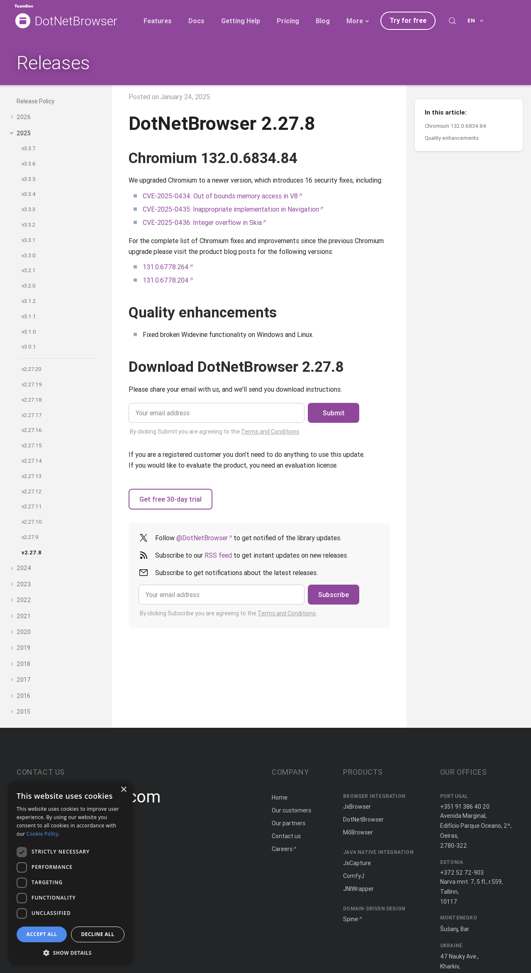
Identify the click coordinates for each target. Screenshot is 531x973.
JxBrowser (357, 806)
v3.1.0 (29, 331)
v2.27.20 (31, 369)
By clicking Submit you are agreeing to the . (215, 431)
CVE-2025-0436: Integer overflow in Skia (202, 222)
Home (279, 797)
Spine (350, 919)
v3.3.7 (28, 148)
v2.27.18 (32, 399)
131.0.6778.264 (166, 267)
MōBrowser (358, 832)
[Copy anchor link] (307, 158)
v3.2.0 (29, 285)
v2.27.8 (31, 552)
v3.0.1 (29, 346)
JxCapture (357, 863)
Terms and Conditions (270, 431)
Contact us (286, 836)
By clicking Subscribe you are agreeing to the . (228, 613)
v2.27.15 (32, 445)
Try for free (408, 20)
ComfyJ (353, 876)
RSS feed (218, 555)
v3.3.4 (29, 194)
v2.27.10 (32, 521)
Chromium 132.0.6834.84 (455, 125)
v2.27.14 (32, 460)
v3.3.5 (29, 179)
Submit (334, 413)
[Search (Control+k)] (452, 20)
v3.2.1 (29, 270)
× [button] (123, 790)
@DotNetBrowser (202, 538)
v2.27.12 (31, 491)
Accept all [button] (42, 934)
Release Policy (35, 101)
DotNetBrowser (75, 21)
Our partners (288, 823)
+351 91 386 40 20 (465, 806)
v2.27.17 (31, 415)
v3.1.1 (29, 316)
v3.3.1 (29, 240)
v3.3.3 (28, 209)
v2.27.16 (32, 430)
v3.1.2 (29, 301)
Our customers (291, 810)
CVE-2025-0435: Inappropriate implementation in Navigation (231, 209)
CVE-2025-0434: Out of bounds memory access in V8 (220, 196)
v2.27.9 (30, 537)
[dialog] (70, 873)
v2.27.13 (31, 476)
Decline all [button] (97, 934)
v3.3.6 (29, 163)
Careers (282, 849)
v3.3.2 (28, 224)
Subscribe (333, 594)
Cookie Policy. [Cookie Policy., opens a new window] (43, 833)
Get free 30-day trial (170, 499)
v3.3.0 (29, 255)
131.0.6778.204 (166, 280)
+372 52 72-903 (462, 872)
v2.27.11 (32, 506)
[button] (70, 952)
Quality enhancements (452, 137)
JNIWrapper (358, 889)
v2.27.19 (32, 384)
